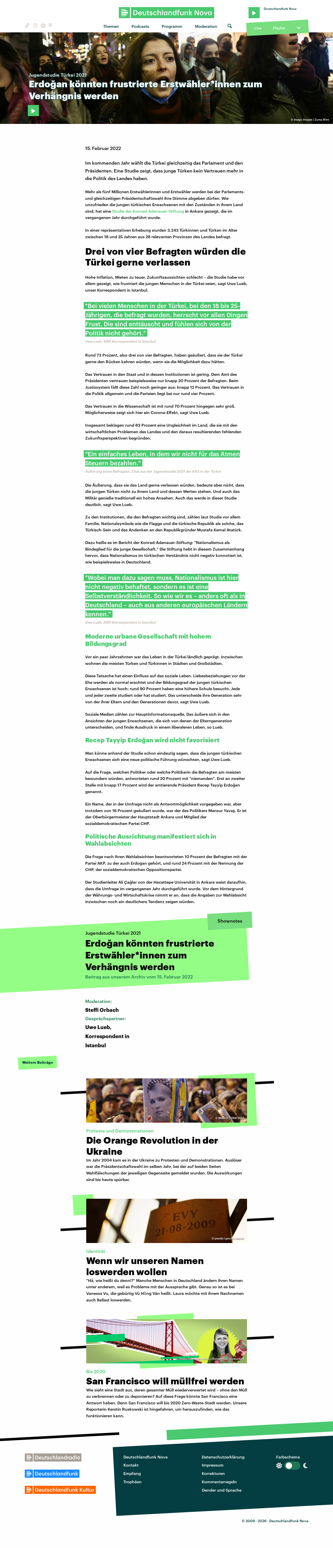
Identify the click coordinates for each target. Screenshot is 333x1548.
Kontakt (131, 1465)
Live (257, 28)
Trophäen (132, 1481)
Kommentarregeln (219, 1481)
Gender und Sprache (221, 1490)
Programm (172, 26)
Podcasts (140, 26)
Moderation (206, 26)
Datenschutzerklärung (223, 1456)
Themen (111, 26)
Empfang (132, 1473)
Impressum (213, 1465)
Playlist (279, 28)
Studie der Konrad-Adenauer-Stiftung (148, 211)
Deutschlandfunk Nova (145, 1456)
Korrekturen (213, 1473)
